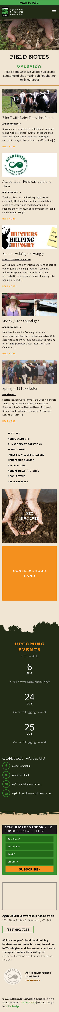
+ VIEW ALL (29, 656)
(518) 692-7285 (17, 929)
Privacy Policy (28, 1002)
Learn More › (33, 980)
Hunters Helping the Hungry (23, 253)
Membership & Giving (21, 460)
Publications (17, 465)
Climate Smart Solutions (25, 444)
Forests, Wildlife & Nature (16, 259)
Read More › (9, 146)
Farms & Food (17, 449)
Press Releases (18, 481)
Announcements (11, 123)
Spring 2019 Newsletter (19, 388)
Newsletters (9, 394)
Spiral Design (12, 1006)
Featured (14, 433)
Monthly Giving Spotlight (20, 321)
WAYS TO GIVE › (29, 3)
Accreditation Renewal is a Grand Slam (26, 184)
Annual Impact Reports (23, 470)
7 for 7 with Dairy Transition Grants (28, 117)
